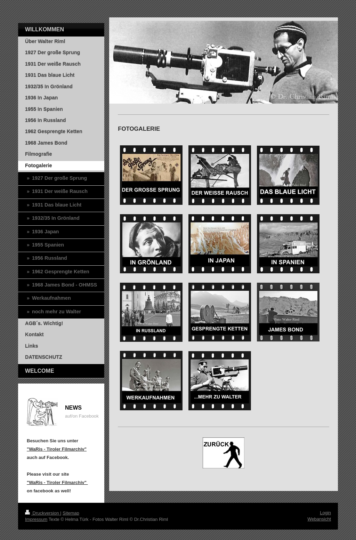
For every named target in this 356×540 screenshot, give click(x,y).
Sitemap (71, 513)
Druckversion (42, 513)
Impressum (36, 519)
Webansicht (319, 519)
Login (325, 512)
